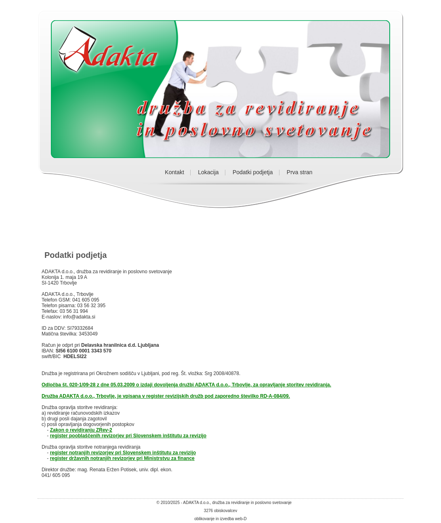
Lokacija (208, 172)
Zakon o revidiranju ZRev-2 (81, 430)
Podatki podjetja (253, 172)
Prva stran (300, 172)
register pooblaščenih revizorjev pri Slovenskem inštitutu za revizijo (128, 436)
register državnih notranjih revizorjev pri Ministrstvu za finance (122, 458)
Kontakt (174, 172)
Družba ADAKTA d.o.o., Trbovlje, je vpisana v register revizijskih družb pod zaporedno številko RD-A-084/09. (166, 396)
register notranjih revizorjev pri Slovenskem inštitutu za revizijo (123, 453)
